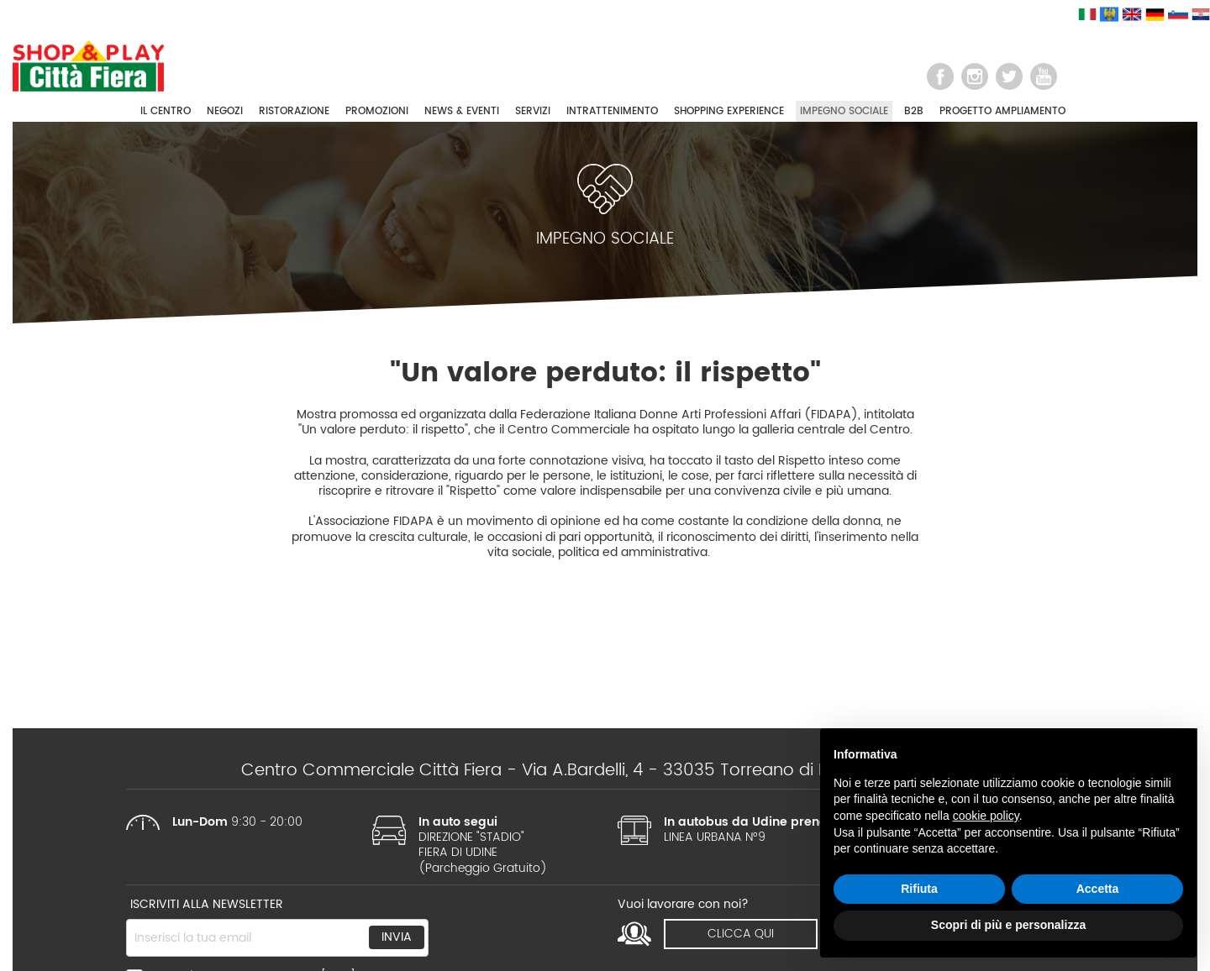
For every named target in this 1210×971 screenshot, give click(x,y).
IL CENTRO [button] (165, 111)
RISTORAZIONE (294, 111)
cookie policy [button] (986, 815)
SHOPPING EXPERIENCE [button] (729, 111)
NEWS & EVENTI (461, 111)
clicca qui (741, 933)
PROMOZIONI (376, 111)
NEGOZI (225, 111)
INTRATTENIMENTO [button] (612, 111)
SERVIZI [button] (532, 111)
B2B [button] (913, 111)
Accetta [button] (1097, 888)
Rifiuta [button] (919, 888)
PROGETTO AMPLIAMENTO (1002, 111)
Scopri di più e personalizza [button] (1008, 925)
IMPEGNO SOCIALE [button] (844, 111)
